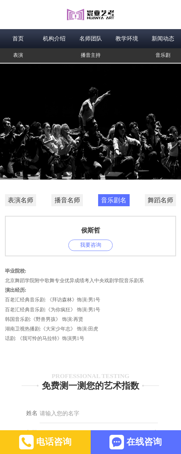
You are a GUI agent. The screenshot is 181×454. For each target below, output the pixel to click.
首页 (18, 38)
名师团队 (90, 38)
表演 (18, 55)
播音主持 (91, 55)
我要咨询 (90, 245)
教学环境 (126, 38)
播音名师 (67, 200)
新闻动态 (163, 38)
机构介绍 (54, 38)
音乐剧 (162, 55)
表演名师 (20, 200)
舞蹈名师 (160, 200)
